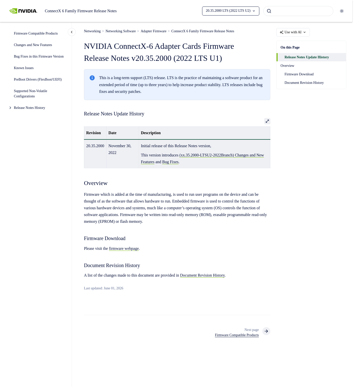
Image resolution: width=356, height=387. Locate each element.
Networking (92, 31)
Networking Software (121, 31)
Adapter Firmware (153, 31)
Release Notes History (29, 108)
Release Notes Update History (307, 57)
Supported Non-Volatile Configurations (30, 93)
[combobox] (298, 11)
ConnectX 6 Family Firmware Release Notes (81, 11)
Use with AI (293, 32)
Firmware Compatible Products (36, 33)
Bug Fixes (170, 162)
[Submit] (269, 11)
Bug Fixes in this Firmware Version (39, 56)
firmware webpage (124, 248)
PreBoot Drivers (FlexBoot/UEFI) (38, 79)
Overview (287, 66)
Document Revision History (304, 83)
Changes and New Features (33, 45)
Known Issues (24, 68)
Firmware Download (299, 74)
